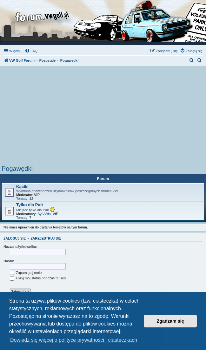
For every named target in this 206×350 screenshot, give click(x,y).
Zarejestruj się (45, 238)
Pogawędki (17, 168)
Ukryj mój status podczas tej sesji (38, 278)
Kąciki (22, 186)
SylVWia (44, 214)
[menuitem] (31, 51)
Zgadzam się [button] (170, 321)
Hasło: (8, 261)
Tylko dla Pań (29, 204)
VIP (37, 195)
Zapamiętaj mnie (26, 273)
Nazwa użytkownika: (20, 246)
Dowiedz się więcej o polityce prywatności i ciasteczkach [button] (73, 340)
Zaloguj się (14, 238)
